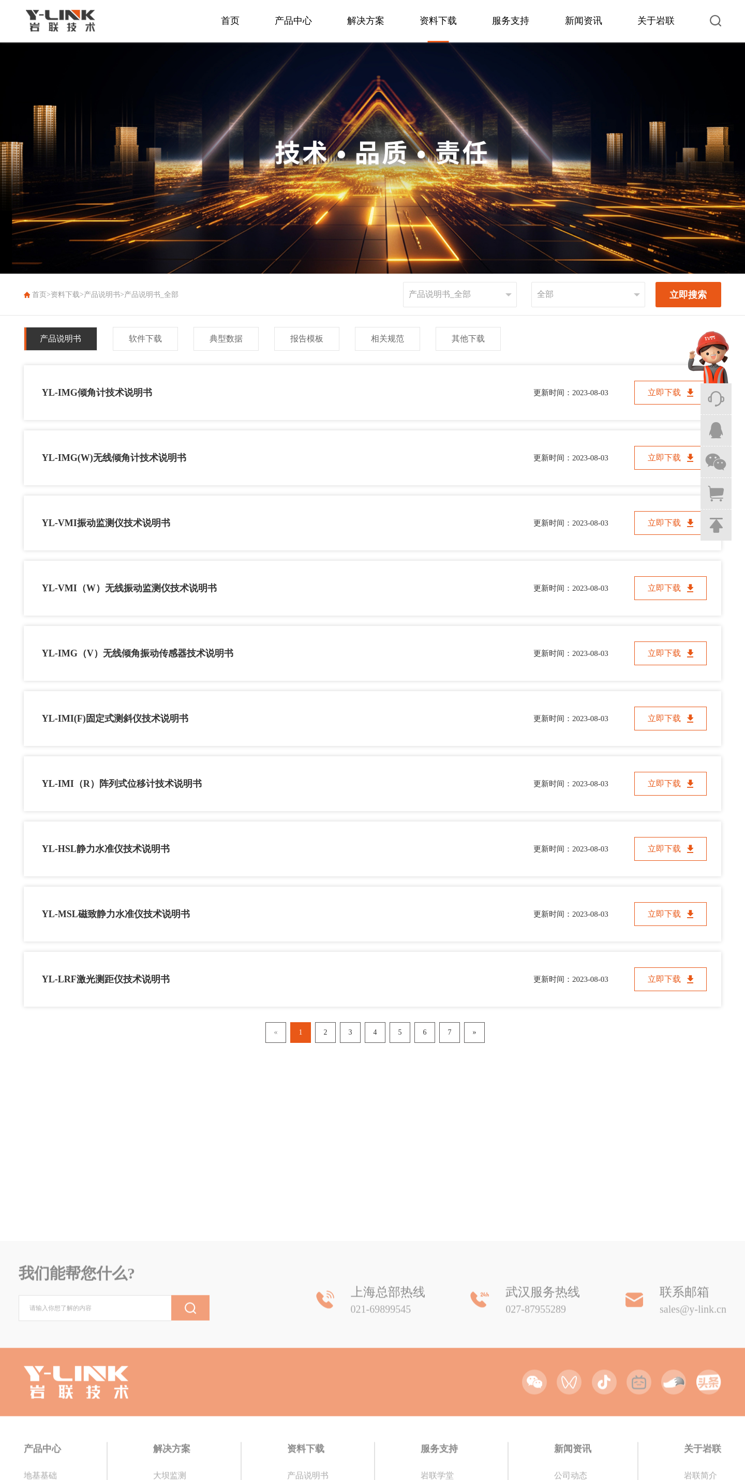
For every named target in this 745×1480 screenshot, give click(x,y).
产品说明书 (102, 294)
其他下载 (468, 338)
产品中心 (293, 21)
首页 (230, 21)
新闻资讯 (583, 21)
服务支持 (510, 21)
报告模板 (306, 338)
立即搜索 (688, 295)
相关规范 (387, 338)
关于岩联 (656, 21)
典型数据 (226, 338)
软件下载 (145, 338)
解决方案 (365, 21)
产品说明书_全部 (151, 294)
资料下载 (438, 21)
